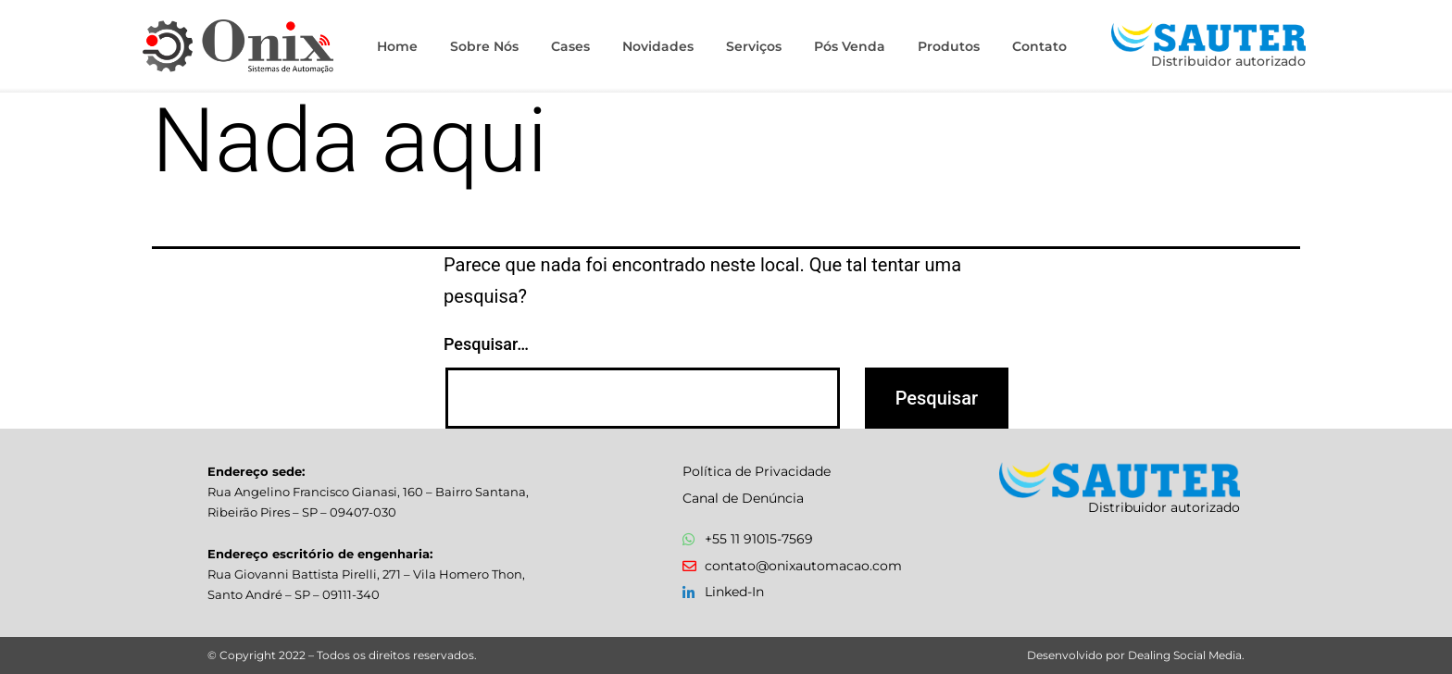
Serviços (754, 46)
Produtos (949, 46)
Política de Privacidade (756, 471)
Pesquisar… (486, 344)
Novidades (658, 46)
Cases (570, 46)
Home (397, 46)
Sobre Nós (484, 46)
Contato (1039, 46)
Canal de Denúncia (743, 498)
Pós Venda (849, 46)
